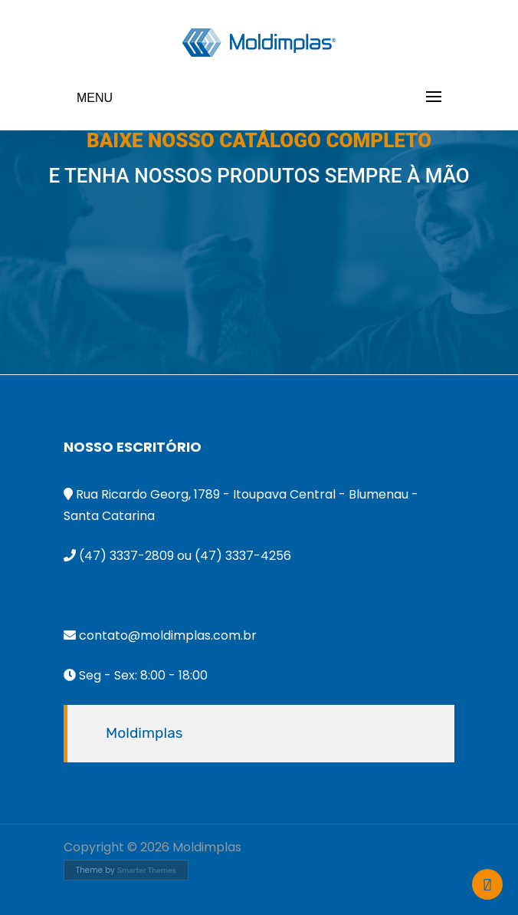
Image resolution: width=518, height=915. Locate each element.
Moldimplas (144, 733)
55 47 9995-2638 (128, 595)
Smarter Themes (146, 870)
